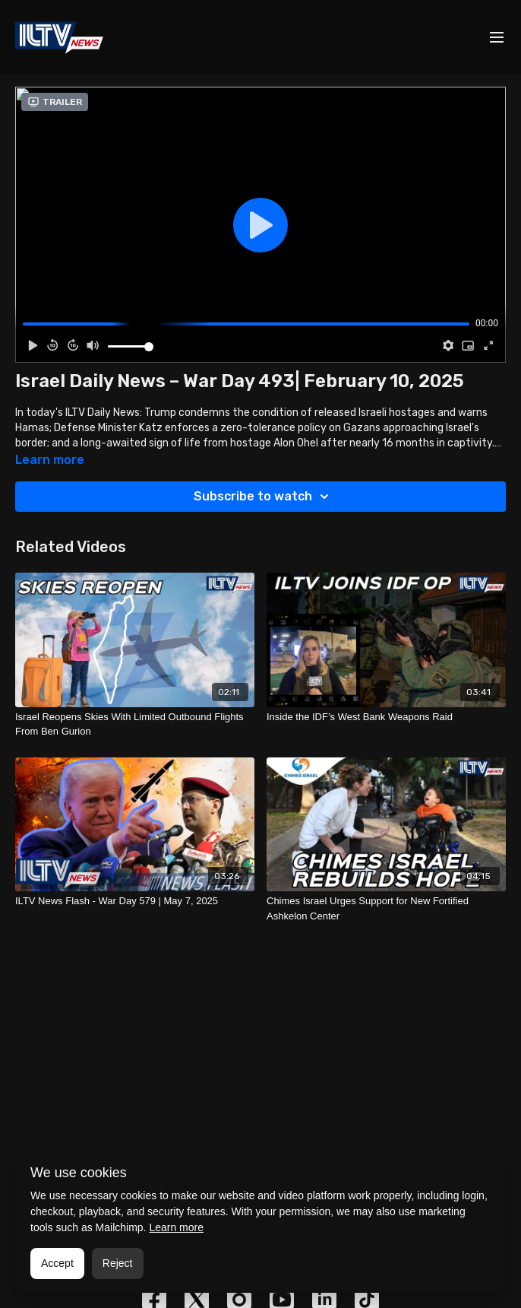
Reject (118, 1263)
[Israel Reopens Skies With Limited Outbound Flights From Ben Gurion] (134, 724)
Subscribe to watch (263, 496)
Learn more (176, 1227)
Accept (57, 1263)
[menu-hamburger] (497, 37)
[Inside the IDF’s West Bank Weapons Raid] (386, 717)
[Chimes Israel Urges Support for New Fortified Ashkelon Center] (386, 908)
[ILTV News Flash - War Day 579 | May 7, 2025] (134, 901)
